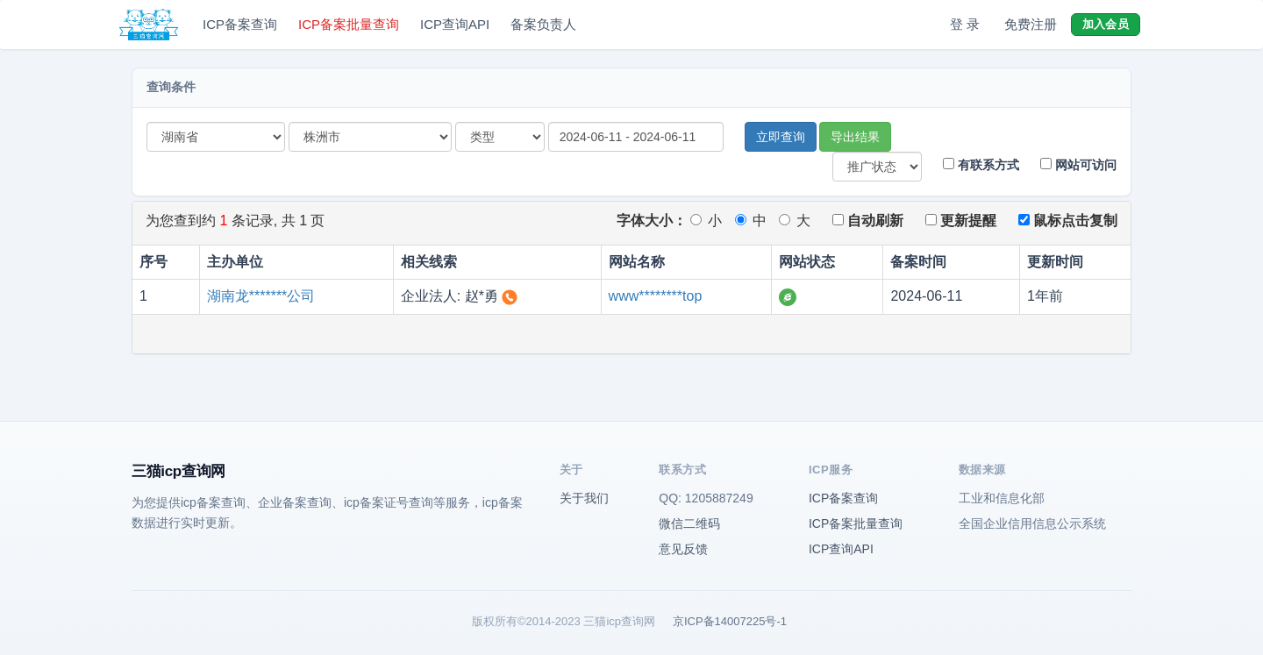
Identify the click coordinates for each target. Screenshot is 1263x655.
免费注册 (1030, 24)
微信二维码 (689, 523)
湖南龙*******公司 (261, 295)
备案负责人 (543, 24)
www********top (656, 295)
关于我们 (584, 498)
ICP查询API (454, 24)
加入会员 (1105, 24)
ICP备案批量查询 (348, 24)
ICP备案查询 (240, 24)
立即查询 (780, 137)
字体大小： (652, 220)
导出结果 (855, 137)
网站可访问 (1078, 165)
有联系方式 (981, 165)
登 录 (965, 24)
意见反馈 (683, 549)
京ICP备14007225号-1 (730, 621)
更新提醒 (960, 220)
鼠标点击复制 (1067, 220)
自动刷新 (867, 220)
